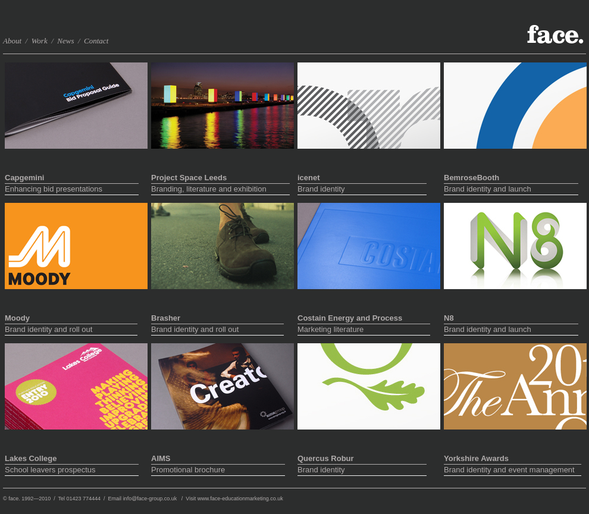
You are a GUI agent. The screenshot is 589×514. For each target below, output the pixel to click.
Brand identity (362, 188)
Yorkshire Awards (476, 458)
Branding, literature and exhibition (220, 188)
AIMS (161, 458)
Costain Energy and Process (349, 318)
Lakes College (31, 458)
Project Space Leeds (189, 177)
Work (39, 40)
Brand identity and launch (511, 188)
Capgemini (24, 177)
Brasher (165, 318)
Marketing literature (363, 329)
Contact (96, 40)
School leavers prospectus (72, 469)
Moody (17, 318)
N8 (449, 318)
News (66, 40)
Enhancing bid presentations (72, 188)
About (12, 40)
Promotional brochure (218, 469)
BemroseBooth (471, 177)
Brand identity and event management (512, 469)
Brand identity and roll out (71, 329)
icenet (308, 177)
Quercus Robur (325, 458)
